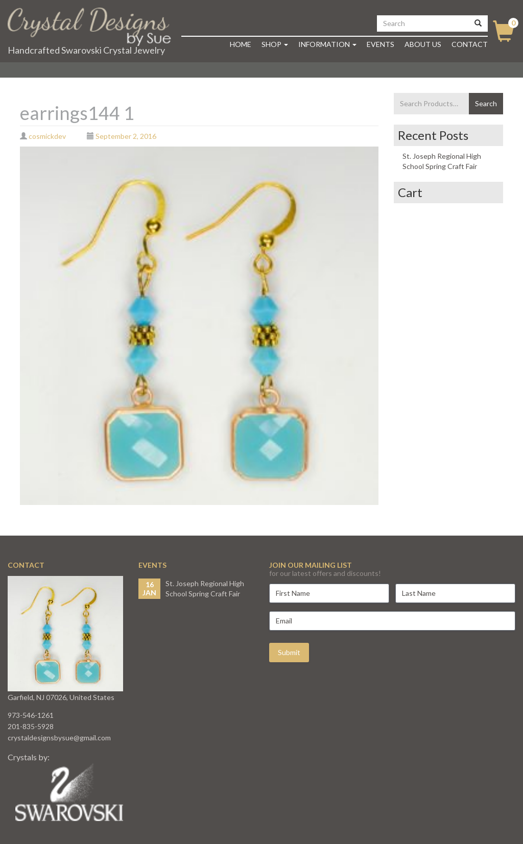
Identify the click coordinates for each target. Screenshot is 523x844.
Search (486, 103)
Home (240, 44)
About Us (423, 44)
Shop (275, 44)
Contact (469, 44)
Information (327, 44)
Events (380, 44)
